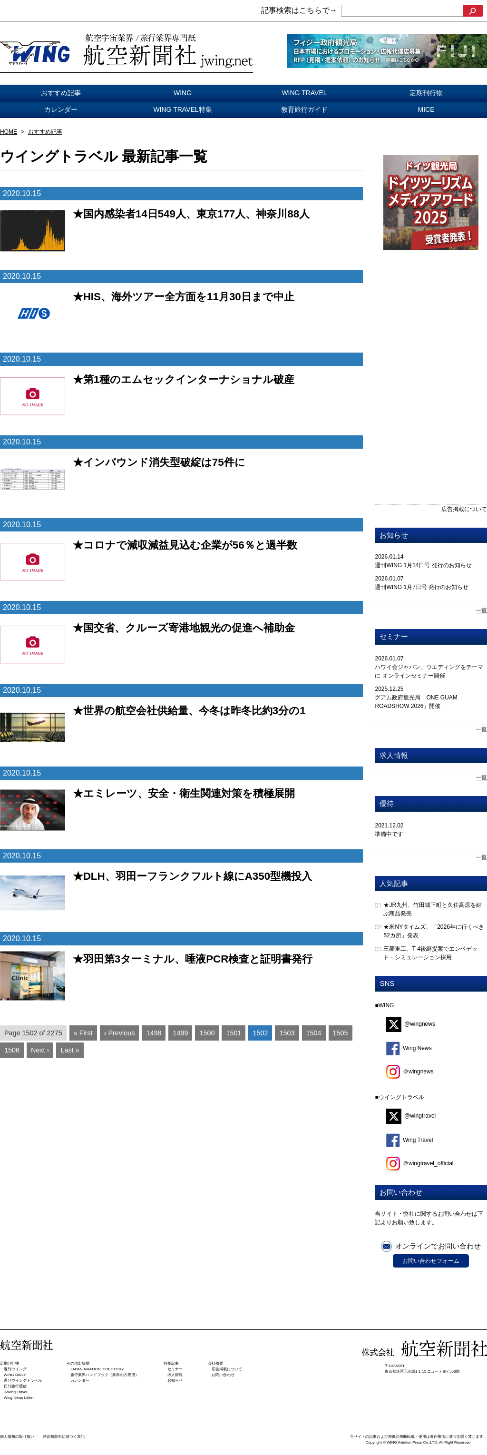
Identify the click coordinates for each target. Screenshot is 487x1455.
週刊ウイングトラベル (23, 1380)
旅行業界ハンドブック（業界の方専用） (104, 1375)
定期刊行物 (426, 93)
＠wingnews (410, 1071)
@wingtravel (411, 1115)
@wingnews (410, 1024)
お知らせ (394, 535)
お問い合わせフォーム (430, 1261)
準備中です (389, 834)
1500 (206, 1033)
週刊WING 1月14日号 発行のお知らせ (423, 565)
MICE (426, 109)
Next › (40, 1050)
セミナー (394, 636)
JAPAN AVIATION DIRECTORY (97, 1369)
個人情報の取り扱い (17, 1437)
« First (83, 1033)
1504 (313, 1033)
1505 (340, 1033)
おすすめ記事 (61, 93)
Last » (69, 1050)
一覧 (481, 610)
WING (183, 93)
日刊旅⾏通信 (15, 1386)
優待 (387, 803)
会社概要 (215, 1363)
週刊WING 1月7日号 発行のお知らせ (421, 587)
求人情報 (394, 755)
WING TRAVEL (304, 93)
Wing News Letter (19, 1398)
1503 (286, 1033)
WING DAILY (15, 1375)
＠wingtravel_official (420, 1163)
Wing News (409, 1048)
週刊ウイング (15, 1369)
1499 (180, 1033)
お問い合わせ (223, 1375)
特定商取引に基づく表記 (64, 1437)
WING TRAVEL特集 (182, 109)
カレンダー (61, 109)
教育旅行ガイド (304, 109)
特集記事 (171, 1363)
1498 (153, 1033)
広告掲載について (464, 509)
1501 (233, 1033)
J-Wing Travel (15, 1392)
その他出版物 (78, 1363)
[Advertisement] (430, 326)
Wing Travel (409, 1140)
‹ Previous (119, 1033)
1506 (11, 1050)
